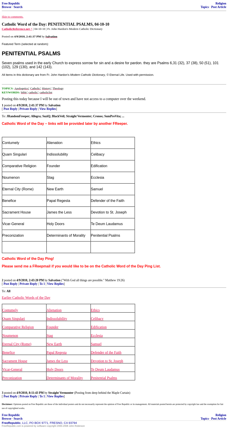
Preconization (12, 378)
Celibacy (97, 318)
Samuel (96, 344)
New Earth (54, 344)
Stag (50, 335)
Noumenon (10, 335)
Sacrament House (14, 361)
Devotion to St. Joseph (107, 361)
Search (18, 7)
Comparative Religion (18, 327)
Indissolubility (57, 318)
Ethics (95, 310)
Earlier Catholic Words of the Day (26, 298)
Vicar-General (12, 369)
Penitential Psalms (104, 378)
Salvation (54, 105)
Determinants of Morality (65, 378)
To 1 (42, 283)
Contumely (10, 310)
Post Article (218, 7)
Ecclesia (97, 335)
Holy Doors (55, 369)
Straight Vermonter (60, 392)
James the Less (57, 361)
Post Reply (10, 109)
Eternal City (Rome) (16, 344)
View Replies (47, 109)
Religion (221, 3)
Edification (99, 327)
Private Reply (28, 109)
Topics (205, 7)
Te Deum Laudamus (105, 369)
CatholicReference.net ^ (17, 29)
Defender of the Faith (106, 352)
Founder (52, 327)
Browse (6, 7)
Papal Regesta (57, 352)
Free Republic (11, 3)
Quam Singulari (13, 318)
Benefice (8, 352)
